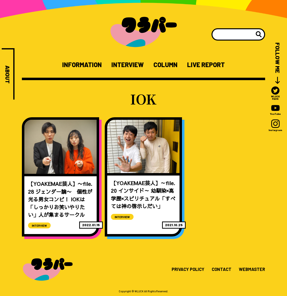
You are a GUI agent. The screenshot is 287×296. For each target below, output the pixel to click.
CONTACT (221, 269)
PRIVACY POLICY (188, 269)
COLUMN (165, 64)
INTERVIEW (127, 64)
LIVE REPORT (206, 64)
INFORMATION (82, 64)
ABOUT (7, 74)
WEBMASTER (252, 269)
